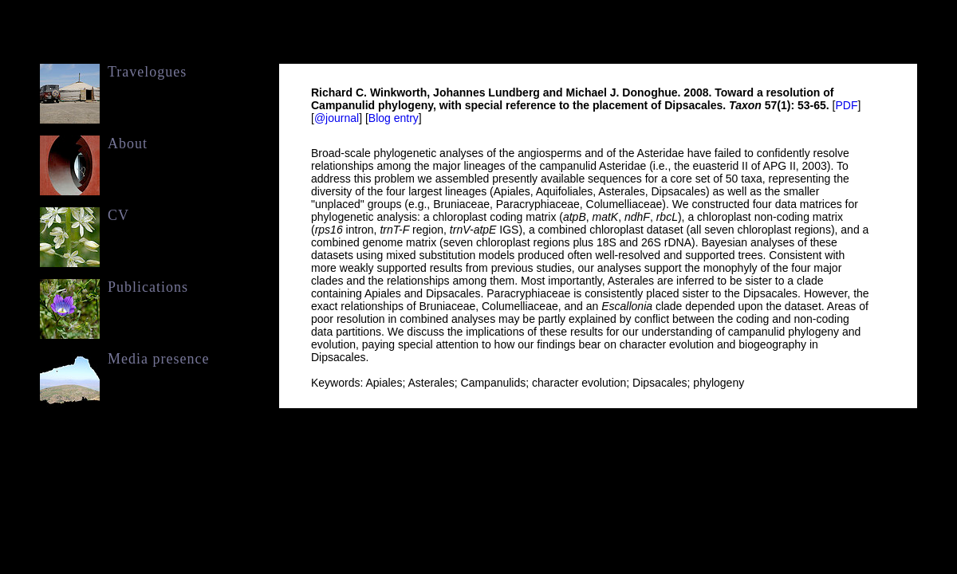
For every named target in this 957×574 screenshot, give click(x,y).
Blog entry (393, 118)
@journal (336, 118)
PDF (846, 105)
